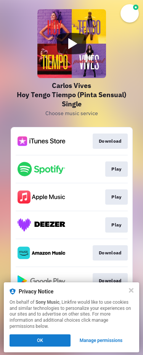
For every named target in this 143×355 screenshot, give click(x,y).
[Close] (131, 290)
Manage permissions (101, 340)
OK (40, 340)
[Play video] (71, 43)
